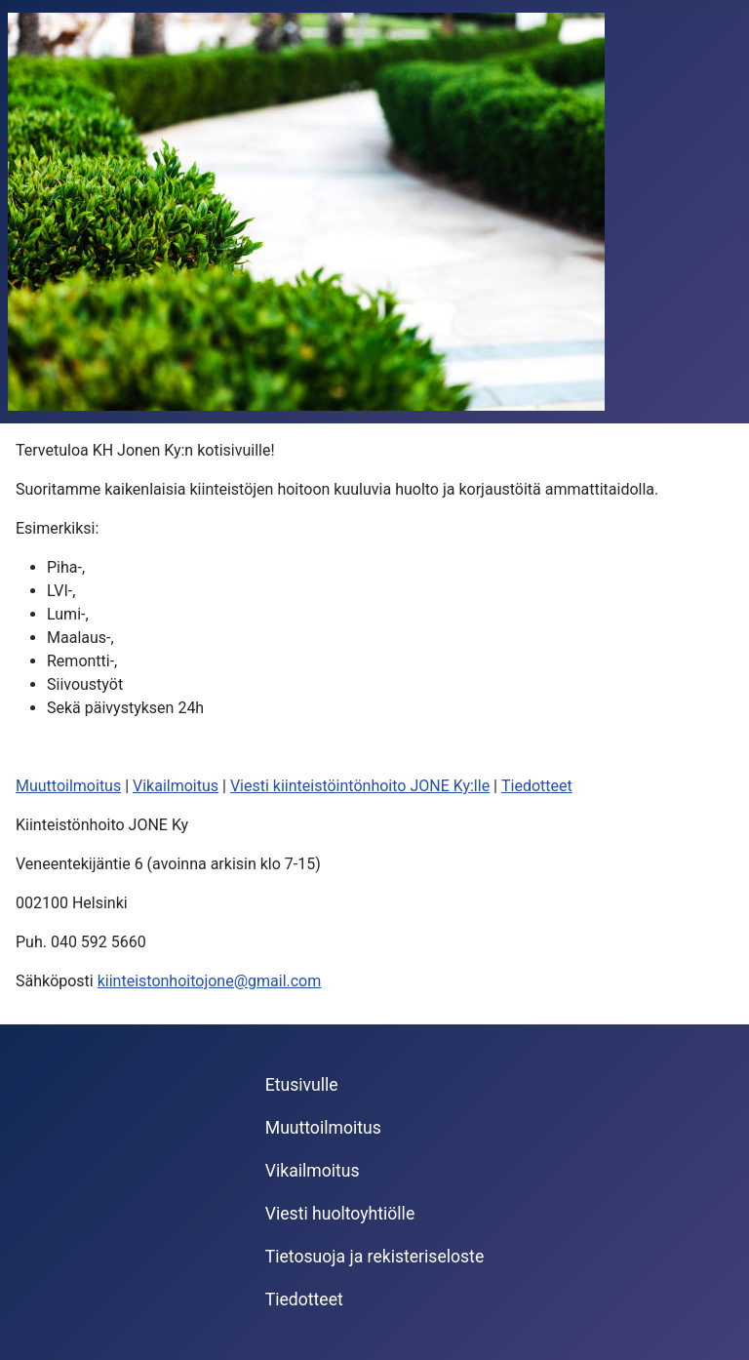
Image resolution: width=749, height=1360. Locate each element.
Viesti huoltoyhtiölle (339, 1213)
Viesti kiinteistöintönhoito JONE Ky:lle (360, 786)
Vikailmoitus (175, 786)
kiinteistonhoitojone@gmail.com (210, 981)
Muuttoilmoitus (68, 786)
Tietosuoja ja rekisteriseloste (374, 1256)
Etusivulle (301, 1085)
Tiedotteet (536, 786)
